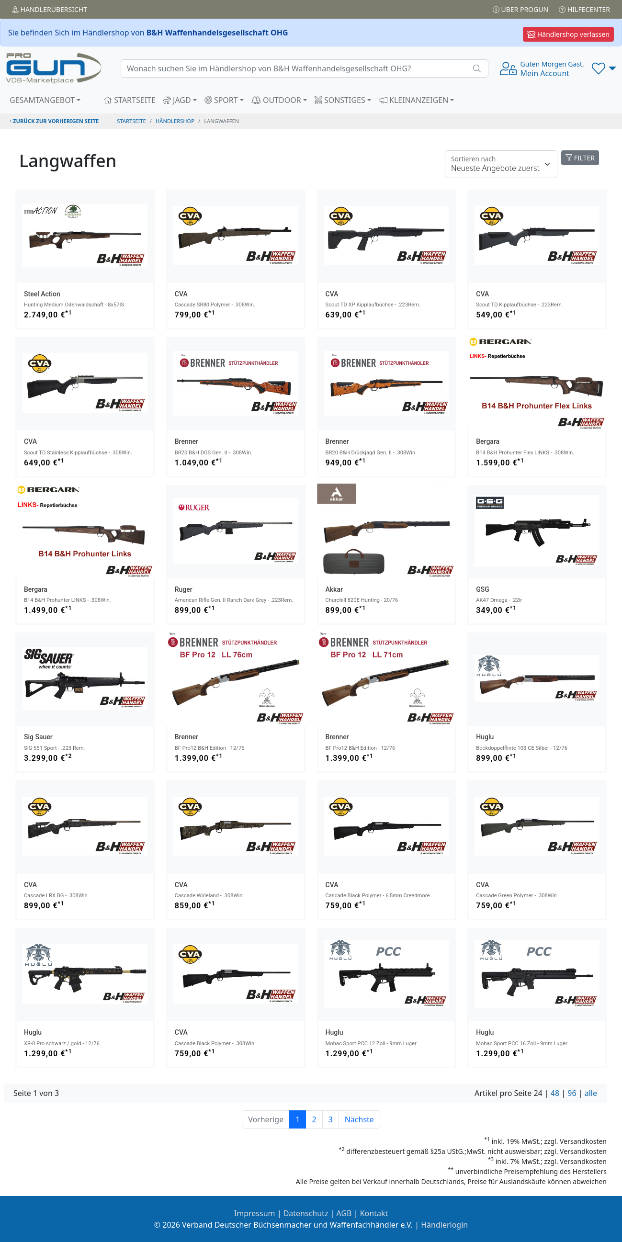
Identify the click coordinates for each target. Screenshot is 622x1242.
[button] (604, 68)
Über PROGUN (520, 9)
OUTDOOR (276, 100)
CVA (181, 294)
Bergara (487, 441)
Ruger (183, 589)
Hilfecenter (584, 9)
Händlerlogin (444, 1224)
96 (571, 1093)
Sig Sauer (38, 737)
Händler (49, 9)
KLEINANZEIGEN (414, 100)
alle (591, 1093)
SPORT (221, 100)
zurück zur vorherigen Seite (54, 120)
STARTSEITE (129, 100)
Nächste (359, 1119)
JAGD (177, 100)
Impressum (254, 1213)
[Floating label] (501, 164)
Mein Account (552, 69)
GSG (482, 589)
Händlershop (175, 120)
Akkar (334, 589)
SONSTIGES (340, 100)
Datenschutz (305, 1213)
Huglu (485, 737)
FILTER (580, 157)
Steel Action (42, 294)
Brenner (186, 441)
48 (555, 1093)
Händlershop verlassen (568, 34)
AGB (344, 1213)
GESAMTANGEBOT (42, 100)
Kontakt (374, 1213)
